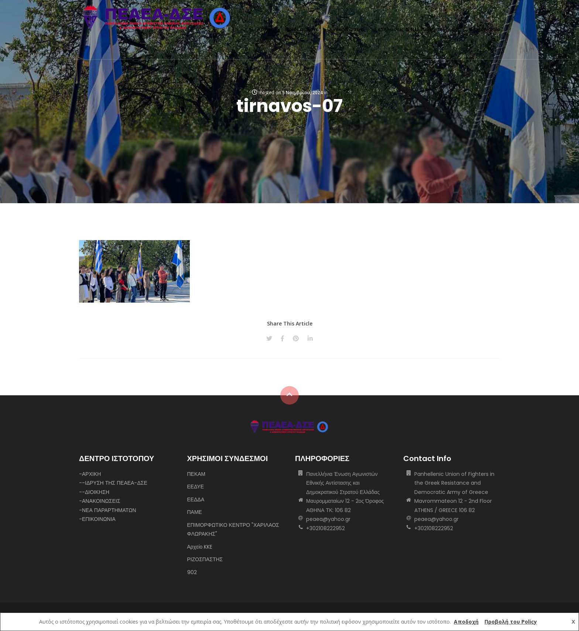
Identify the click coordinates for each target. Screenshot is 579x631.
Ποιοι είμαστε (301, 29)
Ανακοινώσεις (346, 29)
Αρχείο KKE (200, 546)
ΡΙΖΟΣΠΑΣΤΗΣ (205, 559)
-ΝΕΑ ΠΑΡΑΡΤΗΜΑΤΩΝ (107, 510)
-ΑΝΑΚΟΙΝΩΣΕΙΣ (99, 501)
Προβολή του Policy (510, 621)
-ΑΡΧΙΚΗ (90, 474)
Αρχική (265, 29)
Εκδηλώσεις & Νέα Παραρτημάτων (416, 29)
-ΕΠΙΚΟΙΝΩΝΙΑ (97, 519)
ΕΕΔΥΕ (195, 486)
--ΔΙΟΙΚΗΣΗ (94, 492)
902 (192, 572)
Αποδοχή (466, 621)
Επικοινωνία (484, 29)
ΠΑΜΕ (194, 512)
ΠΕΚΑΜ (196, 474)
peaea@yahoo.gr (328, 519)
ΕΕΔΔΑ (196, 499)
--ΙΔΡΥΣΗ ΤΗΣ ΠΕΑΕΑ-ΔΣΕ (113, 483)
